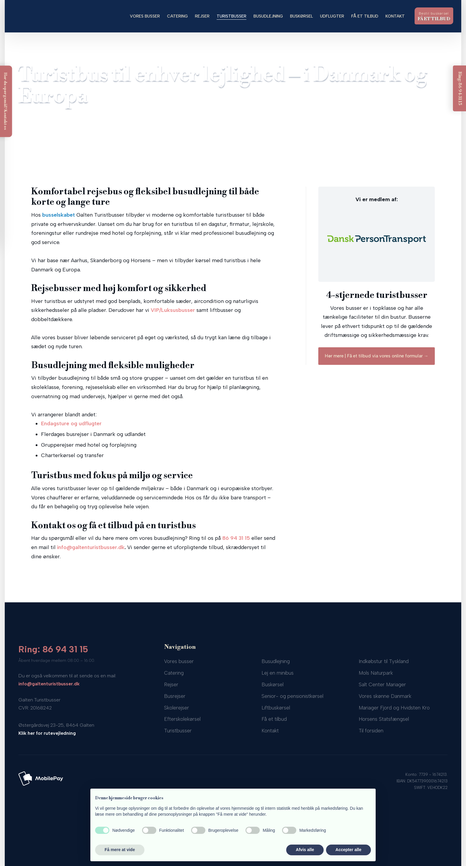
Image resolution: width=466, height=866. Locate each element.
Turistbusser (231, 16)
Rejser (202, 16)
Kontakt (395, 16)
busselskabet (58, 215)
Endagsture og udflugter (71, 423)
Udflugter (332, 16)
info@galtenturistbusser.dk (91, 547)
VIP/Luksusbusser (173, 310)
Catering (177, 16)
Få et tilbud (364, 16)
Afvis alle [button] (305, 849)
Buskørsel (301, 16)
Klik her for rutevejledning (47, 733)
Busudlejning (268, 16)
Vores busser (145, 16)
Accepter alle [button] (348, 849)
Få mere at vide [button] (120, 849)
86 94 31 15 (236, 538)
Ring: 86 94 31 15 (53, 649)
